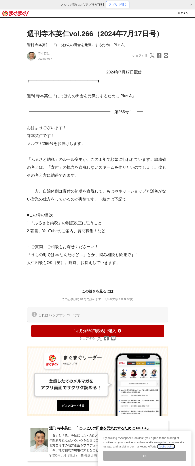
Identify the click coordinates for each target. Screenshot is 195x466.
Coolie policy (166, 450)
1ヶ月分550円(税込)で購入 (97, 331)
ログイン (183, 13)
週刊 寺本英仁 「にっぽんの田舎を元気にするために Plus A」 (77, 45)
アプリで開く (117, 4)
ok (145, 460)
